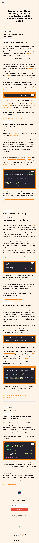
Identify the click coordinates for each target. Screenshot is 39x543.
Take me (12, 532)
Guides (24, 530)
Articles (19, 530)
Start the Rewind (19, 509)
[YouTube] (20, 540)
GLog (31, 68)
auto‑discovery (14, 160)
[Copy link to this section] (8, 31)
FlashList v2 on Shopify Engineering (14, 299)
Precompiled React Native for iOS (13, 118)
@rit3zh (7, 424)
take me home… (23, 535)
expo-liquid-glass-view (11, 484)
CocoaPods (9, 104)
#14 (33, 353)
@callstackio (13, 133)
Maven (8, 75)
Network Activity (21, 159)
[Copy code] (32, 95)
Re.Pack (5, 164)
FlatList (33, 225)
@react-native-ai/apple (9, 353)
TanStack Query (12, 159)
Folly (28, 68)
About (14, 530)
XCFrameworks (29, 53)
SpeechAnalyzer (7, 311)
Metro (22, 132)
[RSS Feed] (24, 540)
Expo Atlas (28, 157)
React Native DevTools (15, 135)
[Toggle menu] (36, 2)
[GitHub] (22, 540)
